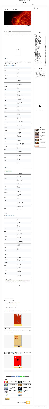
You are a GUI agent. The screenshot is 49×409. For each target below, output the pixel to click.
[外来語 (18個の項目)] (36, 72)
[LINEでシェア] (22, 376)
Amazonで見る (18, 346)
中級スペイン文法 (12, 330)
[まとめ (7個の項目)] (40, 75)
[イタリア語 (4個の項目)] (44, 76)
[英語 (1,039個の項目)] (37, 70)
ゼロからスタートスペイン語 (13, 302)
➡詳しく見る (21, 353)
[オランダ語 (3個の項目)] (40, 77)
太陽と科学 (17, 54)
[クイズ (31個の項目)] (40, 71)
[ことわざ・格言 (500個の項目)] (42, 70)
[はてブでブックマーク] (18, 376)
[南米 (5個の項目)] (40, 76)
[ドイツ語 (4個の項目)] (36, 77)
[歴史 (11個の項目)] (39, 73)
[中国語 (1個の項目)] (44, 77)
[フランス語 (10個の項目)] (44, 73)
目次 (16, 49)
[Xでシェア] (8, 376)
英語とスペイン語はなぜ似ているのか (11, 65)
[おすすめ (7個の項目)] (44, 75)
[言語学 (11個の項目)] (36, 73)
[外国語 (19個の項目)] (44, 71)
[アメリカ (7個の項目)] (36, 75)
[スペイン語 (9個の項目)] (37, 74)
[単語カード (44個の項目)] (37, 71)
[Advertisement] (17, 42)
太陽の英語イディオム (9, 171)
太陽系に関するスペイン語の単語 (10, 215)
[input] (40, 8)
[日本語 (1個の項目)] (40, 78)
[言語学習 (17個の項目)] (40, 72)
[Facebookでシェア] (13, 376)
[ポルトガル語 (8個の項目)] (43, 74)
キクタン (13, 352)
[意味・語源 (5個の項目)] (37, 76)
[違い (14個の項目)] (44, 72)
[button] (27, 376)
